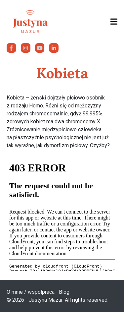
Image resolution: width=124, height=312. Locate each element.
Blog (64, 292)
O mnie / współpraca (31, 292)
